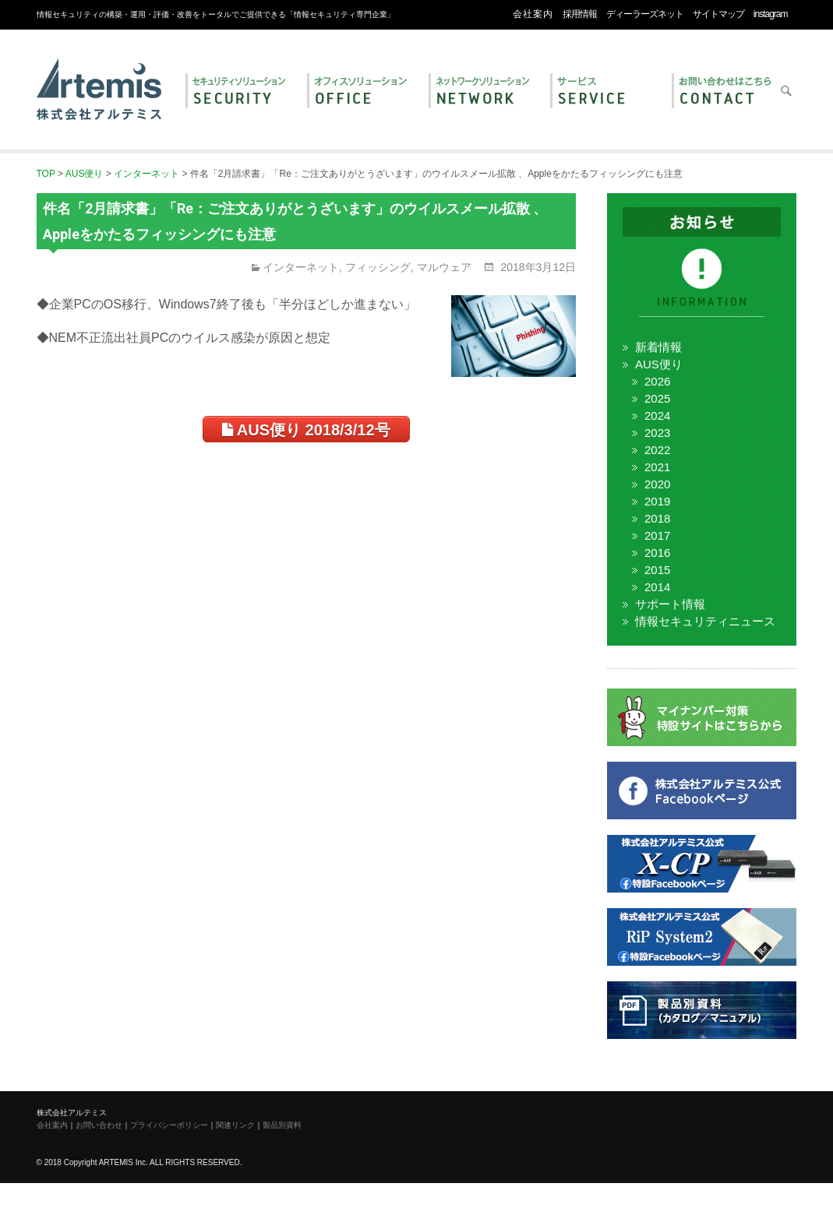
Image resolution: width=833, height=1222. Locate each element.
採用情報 (580, 14)
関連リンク (235, 1125)
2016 (657, 552)
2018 (657, 518)
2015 (657, 569)
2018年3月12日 (537, 267)
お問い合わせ (725, 92)
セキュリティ (238, 92)
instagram (771, 14)
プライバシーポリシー (169, 1125)
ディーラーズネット (644, 14)
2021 (657, 467)
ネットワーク (482, 92)
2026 (657, 381)
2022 (657, 449)
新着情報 (658, 347)
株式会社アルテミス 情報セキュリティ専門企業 (99, 72)
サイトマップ (718, 14)
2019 (657, 501)
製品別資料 (282, 1125)
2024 (657, 415)
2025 (657, 398)
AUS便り (659, 364)
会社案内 (533, 14)
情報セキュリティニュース (705, 621)
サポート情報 (670, 604)
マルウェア (444, 267)
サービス (603, 92)
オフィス (360, 92)
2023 (657, 432)
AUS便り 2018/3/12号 (306, 429)
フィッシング (378, 267)
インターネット (301, 267)
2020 (657, 484)
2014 (657, 586)
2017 (657, 535)
